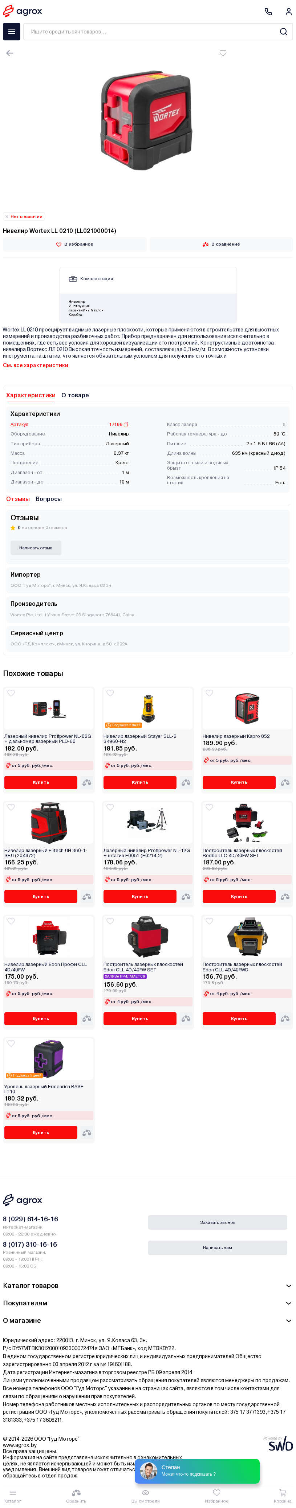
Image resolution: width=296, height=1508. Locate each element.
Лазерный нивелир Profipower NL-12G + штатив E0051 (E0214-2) (147, 853)
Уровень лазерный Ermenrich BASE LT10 (44, 1089)
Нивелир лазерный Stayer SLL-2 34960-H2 (140, 739)
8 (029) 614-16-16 (30, 1219)
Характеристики (31, 395)
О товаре (75, 395)
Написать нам (217, 1247)
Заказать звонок (217, 1222)
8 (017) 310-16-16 (30, 1244)
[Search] (283, 31)
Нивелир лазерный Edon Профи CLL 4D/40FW (45, 967)
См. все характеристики (35, 365)
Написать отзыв (36, 547)
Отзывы (18, 499)
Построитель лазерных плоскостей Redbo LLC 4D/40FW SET (242, 853)
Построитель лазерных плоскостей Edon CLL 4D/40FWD (242, 967)
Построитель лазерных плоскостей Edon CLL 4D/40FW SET (143, 967)
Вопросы (49, 499)
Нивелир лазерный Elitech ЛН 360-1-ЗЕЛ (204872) (46, 853)
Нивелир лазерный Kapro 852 (236, 736)
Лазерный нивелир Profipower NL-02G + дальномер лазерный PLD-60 (47, 739)
